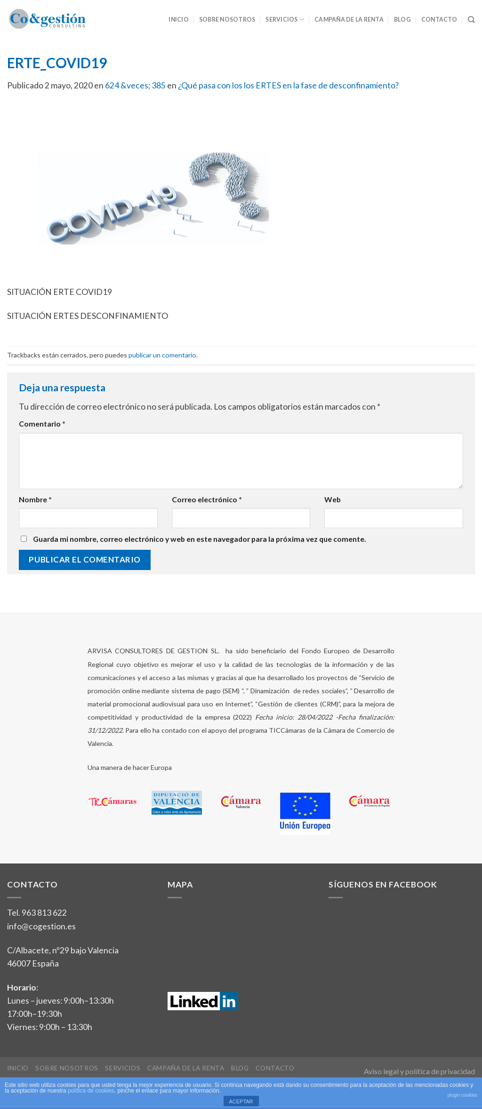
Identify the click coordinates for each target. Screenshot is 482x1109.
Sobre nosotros (227, 19)
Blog (402, 19)
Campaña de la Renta (349, 19)
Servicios (284, 19)
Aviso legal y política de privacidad (419, 1071)
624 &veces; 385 (135, 85)
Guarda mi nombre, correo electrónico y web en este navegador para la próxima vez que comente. (199, 538)
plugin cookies (462, 1095)
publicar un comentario (162, 355)
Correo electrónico (207, 499)
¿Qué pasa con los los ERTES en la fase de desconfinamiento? (288, 85)
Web (332, 499)
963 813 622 (44, 913)
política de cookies (91, 1090)
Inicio (178, 19)
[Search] (471, 20)
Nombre (35, 499)
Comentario (42, 423)
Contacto (439, 19)
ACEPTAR (241, 1101)
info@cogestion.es (41, 926)
